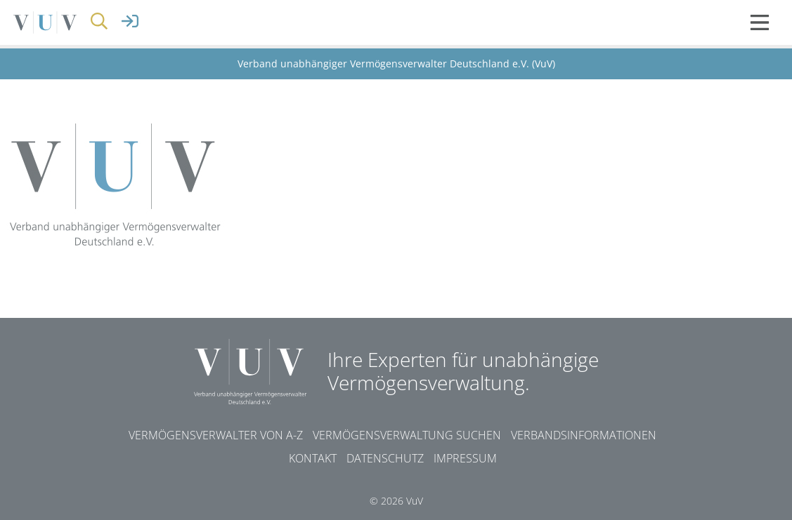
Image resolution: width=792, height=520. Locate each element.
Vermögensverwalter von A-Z (216, 435)
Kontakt (313, 458)
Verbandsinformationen (583, 435)
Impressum (465, 458)
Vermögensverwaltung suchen (407, 435)
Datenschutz (385, 458)
